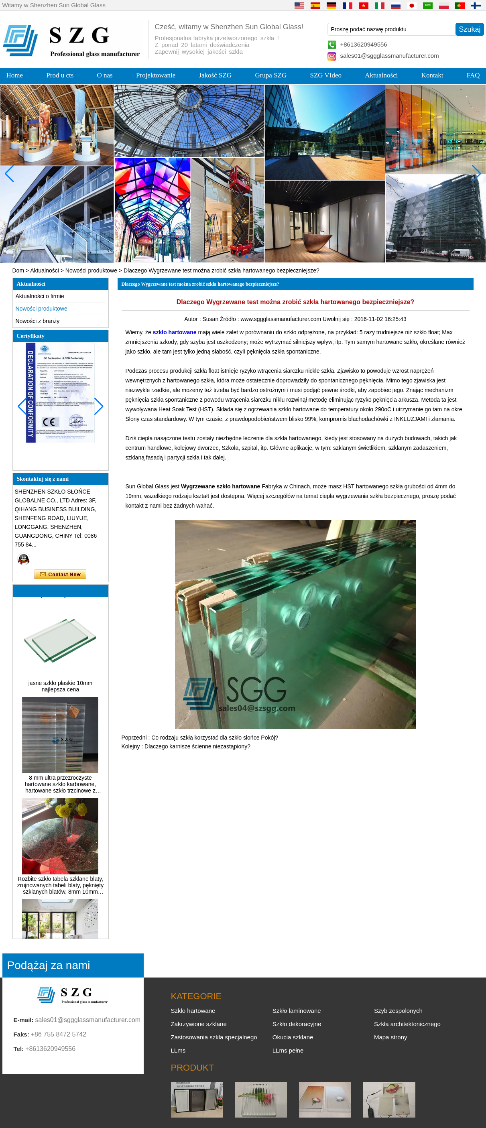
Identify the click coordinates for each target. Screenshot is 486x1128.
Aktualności (381, 75)
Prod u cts (59, 75)
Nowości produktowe (91, 270)
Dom (18, 270)
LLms (178, 1050)
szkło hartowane (175, 332)
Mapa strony (390, 1037)
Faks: (21, 1034)
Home (14, 75)
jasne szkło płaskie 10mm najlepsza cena (60, 688)
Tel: (19, 1048)
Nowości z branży (38, 321)
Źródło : (230, 319)
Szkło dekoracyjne (296, 1023)
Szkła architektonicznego (407, 1023)
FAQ (473, 75)
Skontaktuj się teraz (60, 574)
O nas (105, 75)
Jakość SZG (215, 75)
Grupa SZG (271, 75)
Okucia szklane (292, 1037)
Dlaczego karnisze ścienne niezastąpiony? (197, 746)
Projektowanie (155, 75)
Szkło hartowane (193, 1010)
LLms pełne (288, 1050)
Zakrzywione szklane (199, 1023)
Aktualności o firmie (40, 296)
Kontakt (432, 75)
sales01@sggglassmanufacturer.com (389, 55)
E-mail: (24, 1019)
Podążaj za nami (48, 965)
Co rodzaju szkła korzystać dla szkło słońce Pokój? (214, 737)
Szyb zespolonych (398, 1010)
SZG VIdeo (326, 75)
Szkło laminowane (296, 1010)
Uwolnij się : (338, 319)
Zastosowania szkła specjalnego (214, 1037)
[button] (227, 256)
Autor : (193, 319)
